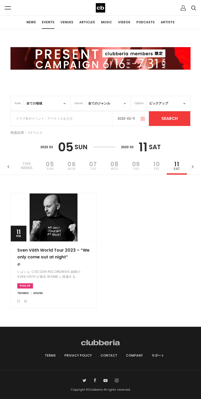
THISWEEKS (26, 166)
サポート (158, 355)
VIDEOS (124, 22)
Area (18, 103)
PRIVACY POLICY (78, 355)
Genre (79, 103)
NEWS (31, 22)
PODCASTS (145, 22)
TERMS (50, 355)
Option (139, 103)
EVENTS (48, 22)
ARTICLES (87, 22)
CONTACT (108, 355)
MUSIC (106, 22)
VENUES (66, 22)
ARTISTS (168, 22)
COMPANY (134, 355)
